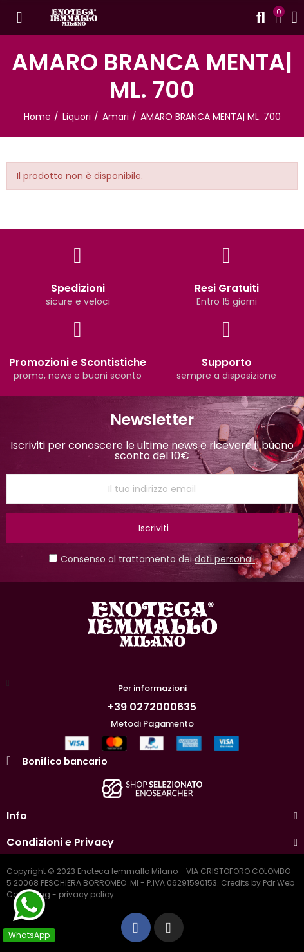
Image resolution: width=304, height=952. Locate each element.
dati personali (225, 559)
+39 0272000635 (152, 707)
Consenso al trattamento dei (152, 559)
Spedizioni (78, 288)
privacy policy (86, 894)
